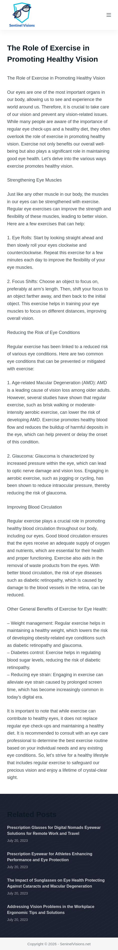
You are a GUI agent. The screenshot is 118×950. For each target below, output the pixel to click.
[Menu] (109, 15)
